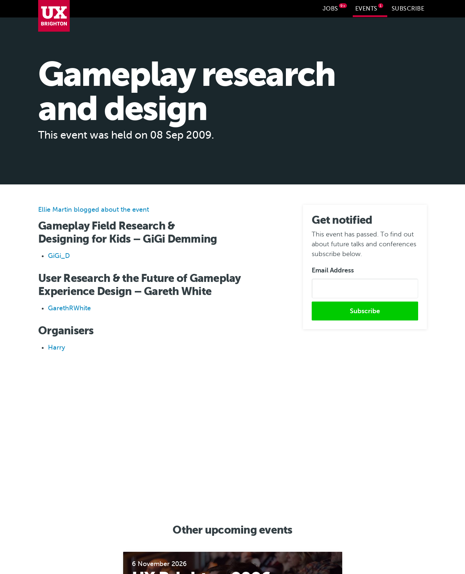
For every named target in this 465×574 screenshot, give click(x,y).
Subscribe (408, 8)
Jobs (335, 7)
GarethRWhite (69, 307)
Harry (56, 346)
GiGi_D (59, 255)
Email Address (333, 269)
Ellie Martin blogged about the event (93, 208)
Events (369, 7)
